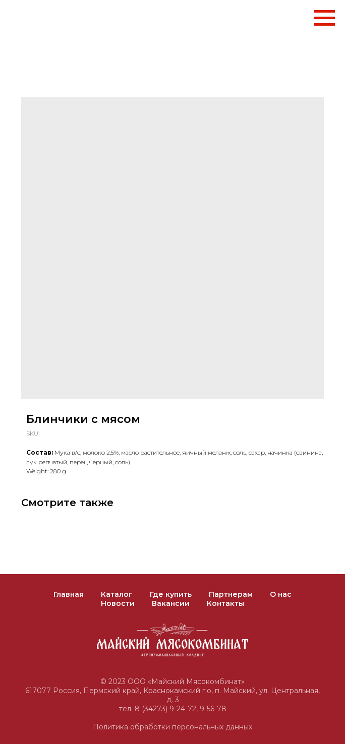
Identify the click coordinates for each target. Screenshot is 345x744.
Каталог (117, 594)
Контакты (225, 603)
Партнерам (231, 594)
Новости (118, 603)
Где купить (171, 594)
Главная (68, 594)
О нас (281, 594)
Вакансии (171, 603)
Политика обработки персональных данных (172, 726)
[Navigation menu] (324, 18)
